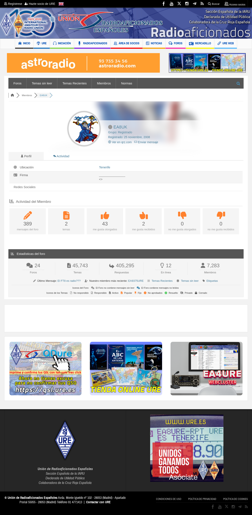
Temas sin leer (42, 83)
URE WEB (225, 44)
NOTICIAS (154, 44)
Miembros (104, 83)
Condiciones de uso (168, 499)
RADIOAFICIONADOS (92, 44)
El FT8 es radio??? (69, 280)
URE (42, 44)
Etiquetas (212, 280)
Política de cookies (235, 499)
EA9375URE (136, 280)
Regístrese (14, 3)
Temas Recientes (74, 83)
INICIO (24, 44)
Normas (126, 83)
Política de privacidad (202, 499)
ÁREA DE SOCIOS (127, 44)
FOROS (175, 44)
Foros (17, 83)
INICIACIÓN (62, 44)
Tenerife (104, 167)
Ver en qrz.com (120, 142)
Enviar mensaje (146, 142)
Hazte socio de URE (40, 3)
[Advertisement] (126, 318)
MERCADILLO (200, 44)
